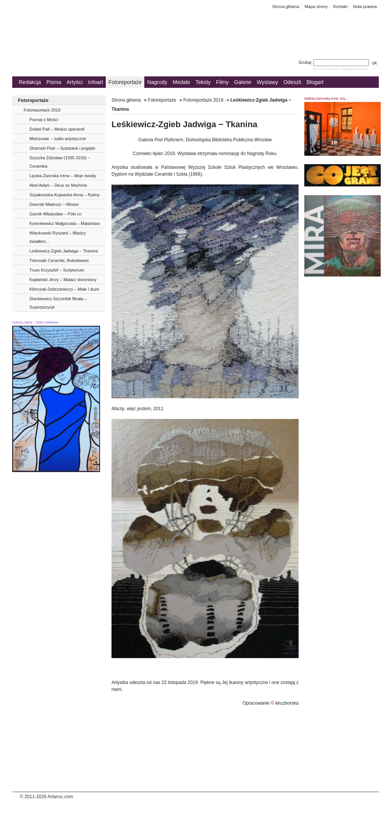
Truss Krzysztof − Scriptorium (56, 270)
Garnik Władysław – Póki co (55, 214)
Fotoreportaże (125, 82)
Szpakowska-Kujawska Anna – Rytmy (64, 194)
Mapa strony (316, 6)
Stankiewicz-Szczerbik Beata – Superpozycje (58, 302)
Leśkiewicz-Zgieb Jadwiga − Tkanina (63, 251)
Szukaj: (334, 62)
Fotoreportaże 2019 (42, 110)
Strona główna (285, 6)
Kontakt (340, 6)
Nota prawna (365, 6)
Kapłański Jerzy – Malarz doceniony (62, 279)
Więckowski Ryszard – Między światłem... (57, 237)
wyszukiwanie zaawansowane (340, 68)
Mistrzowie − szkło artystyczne (57, 138)
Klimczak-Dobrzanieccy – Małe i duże (64, 289)
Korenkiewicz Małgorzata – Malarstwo (64, 223)
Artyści (74, 82)
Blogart (315, 82)
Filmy (222, 82)
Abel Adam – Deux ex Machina (58, 185)
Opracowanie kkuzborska (270, 703)
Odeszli (292, 82)
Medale (181, 82)
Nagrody (157, 82)
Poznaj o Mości (43, 119)
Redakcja (30, 82)
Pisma (53, 82)
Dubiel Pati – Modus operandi (56, 129)
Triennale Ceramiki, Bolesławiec (59, 260)
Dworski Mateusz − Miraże (54, 204)
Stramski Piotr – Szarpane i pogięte (62, 148)
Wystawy (267, 82)
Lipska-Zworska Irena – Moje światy (62, 175)
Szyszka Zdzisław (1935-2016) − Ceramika (59, 161)
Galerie (242, 82)
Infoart (95, 82)
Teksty (203, 82)
